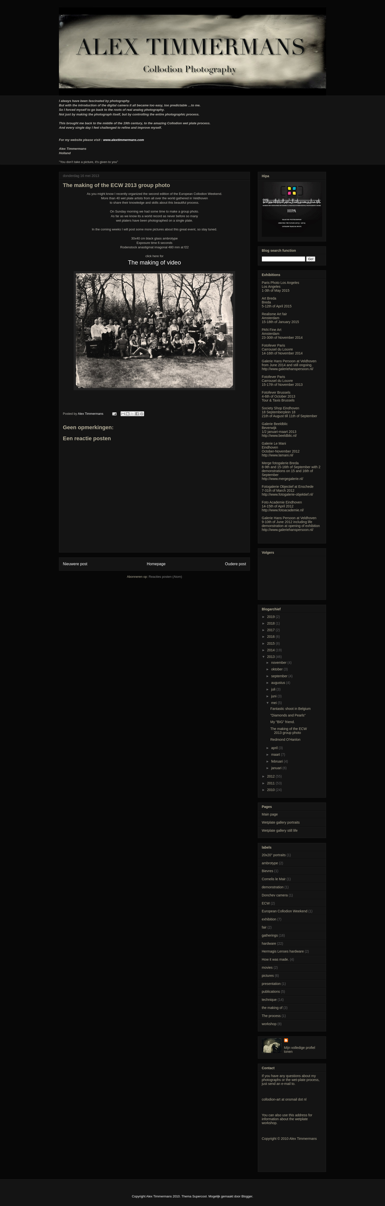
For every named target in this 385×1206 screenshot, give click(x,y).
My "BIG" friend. (282, 722)
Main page (270, 814)
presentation (271, 984)
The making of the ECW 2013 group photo (288, 731)
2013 (271, 657)
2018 (271, 623)
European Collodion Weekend (284, 911)
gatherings (270, 935)
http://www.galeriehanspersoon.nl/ (287, 369)
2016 (271, 637)
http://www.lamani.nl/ (277, 455)
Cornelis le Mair (274, 879)
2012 (271, 776)
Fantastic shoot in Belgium (290, 709)
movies (267, 967)
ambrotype (270, 863)
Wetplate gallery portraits (281, 822)
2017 (271, 630)
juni (274, 696)
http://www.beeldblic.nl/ (279, 436)
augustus (278, 683)
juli (273, 689)
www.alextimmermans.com (123, 140)
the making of (272, 1008)
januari (276, 768)
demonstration (273, 887)
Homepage (156, 564)
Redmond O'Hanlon (285, 739)
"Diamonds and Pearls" (288, 715)
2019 (271, 617)
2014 (271, 650)
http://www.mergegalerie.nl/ (282, 479)
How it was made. (275, 959)
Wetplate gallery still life (280, 830)
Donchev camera (275, 895)
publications (271, 991)
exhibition (269, 919)
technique (269, 1000)
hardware (269, 943)
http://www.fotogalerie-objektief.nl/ (287, 494)
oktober (277, 669)
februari (277, 761)
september (279, 676)
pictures (268, 976)
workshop (269, 1024)
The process (271, 1016)
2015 (271, 643)
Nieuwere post (75, 564)
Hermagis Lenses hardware (283, 951)
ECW (266, 903)
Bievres (267, 871)
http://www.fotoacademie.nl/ (283, 510)
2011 (271, 783)
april (274, 748)
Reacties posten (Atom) (165, 576)
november (279, 663)
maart (276, 754)
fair (264, 927)
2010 (271, 790)
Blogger (246, 1196)
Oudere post (235, 564)
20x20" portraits (274, 855)
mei (274, 703)
